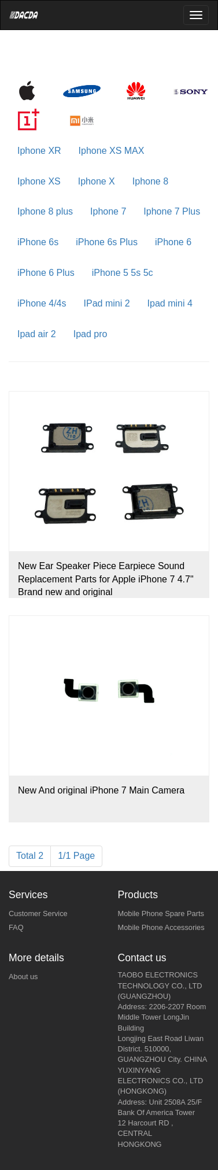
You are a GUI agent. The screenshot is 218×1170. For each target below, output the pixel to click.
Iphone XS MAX (112, 151)
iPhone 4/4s (41, 303)
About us (23, 976)
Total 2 (29, 856)
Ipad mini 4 (170, 303)
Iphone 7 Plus (171, 211)
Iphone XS (39, 181)
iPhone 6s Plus (107, 242)
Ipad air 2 (36, 334)
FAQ (16, 927)
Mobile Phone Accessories (161, 927)
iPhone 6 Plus (46, 273)
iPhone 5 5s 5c (122, 273)
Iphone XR (39, 151)
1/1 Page (76, 856)
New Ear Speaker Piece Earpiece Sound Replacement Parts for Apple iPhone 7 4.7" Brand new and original (106, 579)
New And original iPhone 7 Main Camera (101, 790)
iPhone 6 (173, 242)
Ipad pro (90, 334)
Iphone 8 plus (45, 211)
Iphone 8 (150, 181)
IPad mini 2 (107, 303)
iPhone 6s (37, 242)
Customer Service (38, 913)
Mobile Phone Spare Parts (161, 913)
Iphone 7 (108, 211)
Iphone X (96, 181)
